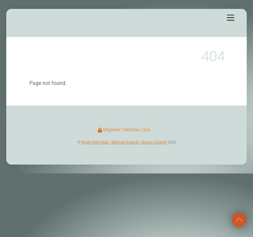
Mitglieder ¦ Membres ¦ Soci (124, 130)
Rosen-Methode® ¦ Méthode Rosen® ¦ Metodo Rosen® (124, 142)
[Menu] (230, 18)
